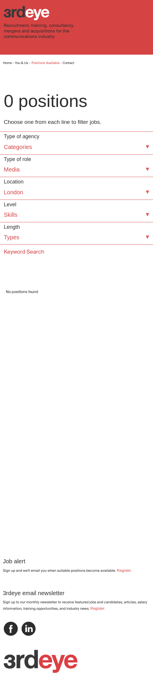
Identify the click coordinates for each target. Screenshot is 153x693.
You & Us (21, 63)
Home (7, 63)
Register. (124, 570)
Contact (68, 63)
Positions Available (45, 63)
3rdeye (26, 13)
